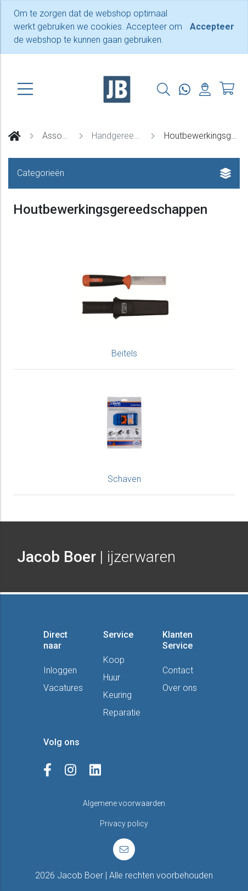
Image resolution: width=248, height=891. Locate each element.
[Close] (212, 26)
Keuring (117, 695)
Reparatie (121, 712)
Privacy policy (124, 823)
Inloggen (60, 670)
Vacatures (63, 688)
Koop (114, 660)
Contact (177, 670)
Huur (111, 677)
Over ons (179, 688)
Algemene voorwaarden (124, 803)
